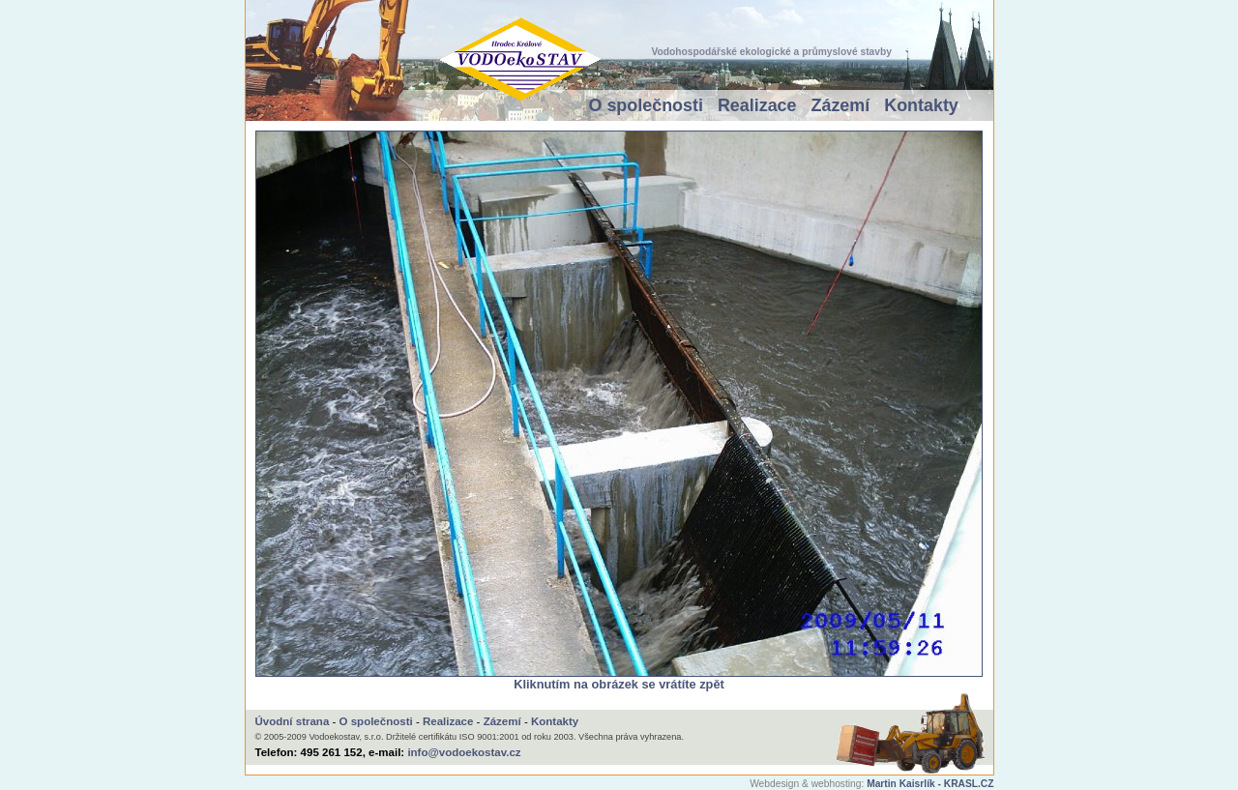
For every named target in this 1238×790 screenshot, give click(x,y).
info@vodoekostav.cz (463, 752)
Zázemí (840, 105)
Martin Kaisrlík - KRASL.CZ (930, 783)
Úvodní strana (292, 721)
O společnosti (646, 105)
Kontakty (921, 105)
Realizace (757, 105)
